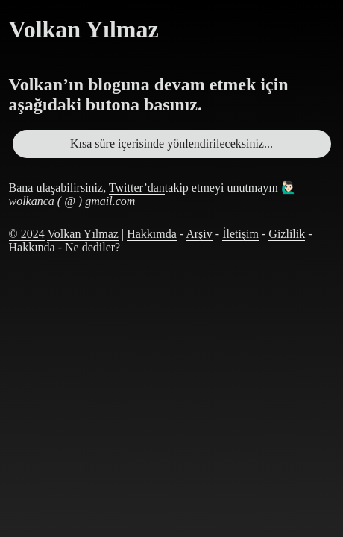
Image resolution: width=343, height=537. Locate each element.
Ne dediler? (92, 247)
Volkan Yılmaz (83, 233)
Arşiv (199, 233)
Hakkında (32, 247)
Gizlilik (286, 233)
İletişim (240, 233)
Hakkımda (152, 233)
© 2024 (27, 233)
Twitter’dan (137, 187)
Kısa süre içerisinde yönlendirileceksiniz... (171, 143)
